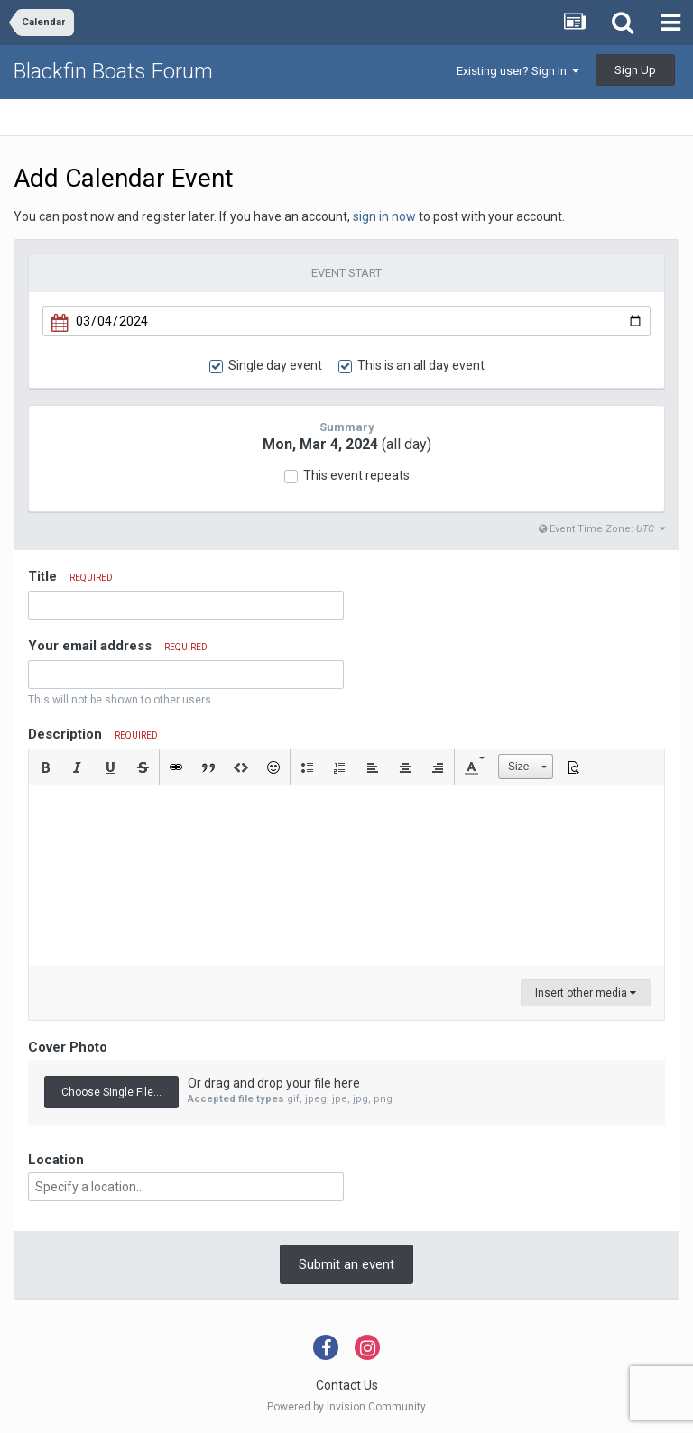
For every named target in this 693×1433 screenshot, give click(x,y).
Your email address (118, 646)
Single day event (275, 365)
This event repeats (356, 475)
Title (70, 576)
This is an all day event (421, 365)
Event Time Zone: (602, 529)
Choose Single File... (111, 1092)
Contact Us (347, 1385)
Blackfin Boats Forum (113, 71)
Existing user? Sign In (518, 71)
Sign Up (635, 70)
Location (56, 1160)
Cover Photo (67, 1047)
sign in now (384, 216)
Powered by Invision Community (346, 1407)
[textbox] (346, 875)
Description (93, 734)
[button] (45, 767)
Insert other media (585, 993)
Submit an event (346, 1264)
